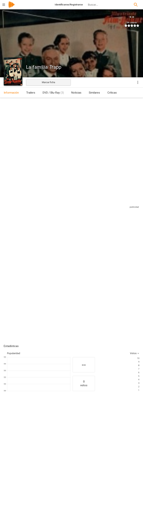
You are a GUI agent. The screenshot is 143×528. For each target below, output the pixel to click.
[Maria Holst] (59, 439)
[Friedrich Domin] (104, 439)
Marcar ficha (48, 82)
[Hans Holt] (37, 439)
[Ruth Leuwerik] (15, 439)
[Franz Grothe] (110, 524)
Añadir (31, 266)
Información (11, 92)
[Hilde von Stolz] (126, 439)
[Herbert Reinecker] (110, 500)
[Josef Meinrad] (82, 439)
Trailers (30, 92)
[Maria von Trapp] (110, 479)
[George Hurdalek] (110, 489)
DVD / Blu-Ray (53, 92)
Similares (94, 92)
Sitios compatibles (99, 199)
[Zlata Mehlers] (41, 489)
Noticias (76, 92)
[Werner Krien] (41, 513)
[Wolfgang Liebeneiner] (41, 479)
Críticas (112, 92)
